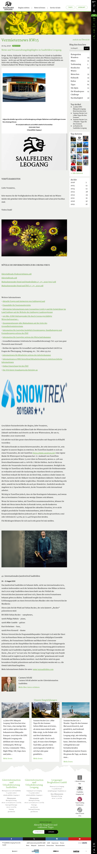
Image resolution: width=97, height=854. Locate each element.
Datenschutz (50, 846)
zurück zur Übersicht (81, 40)
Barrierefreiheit (60, 846)
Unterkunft (81, 7)
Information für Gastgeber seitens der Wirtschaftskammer (27, 337)
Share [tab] (94, 851)
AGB (48, 843)
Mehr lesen (7, 758)
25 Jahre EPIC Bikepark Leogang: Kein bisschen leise (79, 109)
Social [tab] (94, 845)
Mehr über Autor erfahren (28, 687)
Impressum (55, 843)
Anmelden (51, 832)
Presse (62, 843)
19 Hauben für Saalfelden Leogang (80, 127)
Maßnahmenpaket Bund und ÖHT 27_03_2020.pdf (22, 286)
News (27, 846)
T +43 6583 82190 (56, 789)
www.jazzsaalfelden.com (43, 669)
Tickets (70, 7)
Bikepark (33, 846)
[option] (45, 851)
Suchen (86, 48)
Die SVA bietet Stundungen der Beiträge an (20, 370)
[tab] (94, 1)
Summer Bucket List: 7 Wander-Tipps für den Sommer (80, 122)
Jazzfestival (41, 846)
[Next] (86, 851)
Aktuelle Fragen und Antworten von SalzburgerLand (24, 301)
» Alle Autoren (77, 173)
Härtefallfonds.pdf (9, 278)
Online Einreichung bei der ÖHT (15, 366)
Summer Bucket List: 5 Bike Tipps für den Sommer (80, 115)
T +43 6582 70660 (11, 793)
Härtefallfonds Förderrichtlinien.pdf (16, 274)
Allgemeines (16, 46)
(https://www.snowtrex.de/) (44, 453)
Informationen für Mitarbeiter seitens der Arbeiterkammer (26, 355)
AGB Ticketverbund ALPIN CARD (36, 843)
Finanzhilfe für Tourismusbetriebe (17, 305)
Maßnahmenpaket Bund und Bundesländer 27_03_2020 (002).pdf (28, 282)
